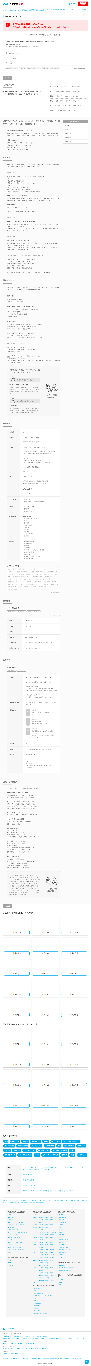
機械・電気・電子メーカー (65, 1217)
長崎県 (51, 1273)
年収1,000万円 (36, 1141)
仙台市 (41, 1222)
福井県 (51, 1242)
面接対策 (36, 1338)
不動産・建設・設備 (63, 1247)
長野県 (51, 1237)
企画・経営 (12, 1217)
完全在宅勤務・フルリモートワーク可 (43, 1295)
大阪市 (46, 1257)
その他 (60, 1257)
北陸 (35, 1242)
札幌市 (41, 1215)
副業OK (36, 1300)
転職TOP (5, 9)
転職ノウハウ (44, 1338)
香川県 (46, 1268)
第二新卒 (64, 1155)
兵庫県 (41, 1254)
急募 (35, 1290)
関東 (59, 1146)
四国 (35, 1268)
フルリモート (81, 1146)
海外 (35, 1283)
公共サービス (12, 1252)
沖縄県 (47, 1278)
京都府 (46, 1252)
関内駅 (24, 1180)
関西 (35, 1252)
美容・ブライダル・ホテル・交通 (17, 1224)
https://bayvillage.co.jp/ (31, 648)
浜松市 (46, 1249)
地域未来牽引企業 (23, 1146)
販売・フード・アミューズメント (17, 1222)
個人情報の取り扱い (15, 1358)
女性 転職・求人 (36, 1348)
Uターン (52, 1336)
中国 (35, 1260)
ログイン (73, 4)
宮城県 (51, 1217)
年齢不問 (25, 1141)
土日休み (61, 1279)
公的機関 (61, 1254)
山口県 (46, 1263)
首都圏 (35, 1227)
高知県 (41, 1270)
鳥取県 (41, 1260)
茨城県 (41, 1224)
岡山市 (41, 1265)
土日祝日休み (82, 1155)
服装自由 (36, 1308)
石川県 (46, 1242)
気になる (18, 932)
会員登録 (83, 3)
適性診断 (45, 1336)
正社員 (37, 1155)
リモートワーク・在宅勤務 (50, 1155)
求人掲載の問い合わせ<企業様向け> (48, 1358)
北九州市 (42, 1280)
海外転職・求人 (47, 1348)
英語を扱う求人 (20, 1353)
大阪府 (51, 1252)
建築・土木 (12, 1244)
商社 (60, 1227)
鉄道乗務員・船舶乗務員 (60, 1150)
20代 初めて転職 (69, 1146)
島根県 (46, 1260)
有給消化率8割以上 (38, 1293)
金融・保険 (61, 1242)
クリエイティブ (13, 1235)
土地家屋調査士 (49, 1146)
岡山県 (51, 1260)
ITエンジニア (23, 9)
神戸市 (55, 1257)
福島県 (51, 1219)
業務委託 (11, 1265)
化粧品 (72, 1150)
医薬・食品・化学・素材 (15, 1247)
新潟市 (41, 1239)
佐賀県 (46, 1273)
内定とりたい (56, 1141)
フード (60, 1237)
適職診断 (25, 1338)
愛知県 (51, 1244)
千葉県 (46, 1227)
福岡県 (41, 1273)
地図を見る (29, 767)
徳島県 (41, 1268)
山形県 (46, 1219)
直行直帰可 (46, 1191)
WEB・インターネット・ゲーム (16, 1237)
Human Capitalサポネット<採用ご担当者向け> (70, 1358)
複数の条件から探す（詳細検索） (67, 1267)
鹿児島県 (42, 1278)
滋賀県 (41, 1252)
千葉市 (48, 1232)
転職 (5, 1343)
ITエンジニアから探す (14, 9)
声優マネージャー (44, 1150)
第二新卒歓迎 (26, 1191)
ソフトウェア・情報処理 (29, 1185)
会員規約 (6, 1358)
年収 (19, 1338)
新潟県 (41, 1237)
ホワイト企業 (15, 1141)
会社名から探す (62, 1265)
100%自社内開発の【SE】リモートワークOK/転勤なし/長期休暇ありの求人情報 (26, 10)
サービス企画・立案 (36, 1191)
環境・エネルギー (63, 1252)
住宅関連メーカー (63, 1222)
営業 (10, 1215)
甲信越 (35, 1237)
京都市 (41, 1257)
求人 (10, 1343)
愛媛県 (51, 1268)
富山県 (41, 1242)
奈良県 (46, 1254)
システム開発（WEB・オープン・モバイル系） (38, 9)
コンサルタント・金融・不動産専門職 (18, 1232)
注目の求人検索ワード (25, 1155)
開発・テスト (53, 1191)
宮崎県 (51, 1275)
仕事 (30, 1338)
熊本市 (52, 1280)
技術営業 (7, 1150)
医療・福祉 (12, 1227)
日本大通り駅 (30, 1180)
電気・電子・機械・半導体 (15, 1242)
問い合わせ (34, 1358)
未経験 (72, 1155)
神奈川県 (25, 1174)
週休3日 (46, 1141)
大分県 (46, 1275)
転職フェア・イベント (55, 1338)
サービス (61, 1229)
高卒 (60, 1284)
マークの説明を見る (55, 592)
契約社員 (11, 1262)
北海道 (35, 1215)
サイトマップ (26, 1358)
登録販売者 (17, 1150)
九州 (35, 1273)
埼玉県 (41, 1227)
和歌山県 (52, 1254)
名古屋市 (52, 1249)
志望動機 (38, 1336)
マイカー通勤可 (37, 1310)
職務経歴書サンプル (19, 1336)
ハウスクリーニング (29, 1150)
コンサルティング (63, 1244)
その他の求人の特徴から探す (41, 1313)
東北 (35, 1217)
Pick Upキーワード (17, 1343)
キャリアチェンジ (36, 1146)
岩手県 (46, 1217)
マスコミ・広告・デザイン (65, 1239)
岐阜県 (41, 1244)
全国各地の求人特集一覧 (64, 1270)
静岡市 (41, 1249)
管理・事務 (12, 1219)
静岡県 (46, 1244)
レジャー (61, 1232)
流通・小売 (61, 1235)
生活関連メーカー (63, 1224)
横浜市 (30, 1174)
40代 (6, 1141)
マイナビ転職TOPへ (10, 1329)
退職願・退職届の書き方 (10, 1338)
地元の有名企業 (9, 1146)
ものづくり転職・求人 (24, 1348)
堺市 (51, 1257)
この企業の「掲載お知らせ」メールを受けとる (45, 35)
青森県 (41, 1217)
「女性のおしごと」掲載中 (65, 1191)
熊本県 (41, 1275)
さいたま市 (42, 1232)
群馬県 (51, 1224)
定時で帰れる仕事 (10, 1155)
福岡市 (47, 1280)
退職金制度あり (37, 1305)
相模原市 (52, 1235)
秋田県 (41, 1219)
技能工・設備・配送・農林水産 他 (17, 1249)
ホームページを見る (32, 757)
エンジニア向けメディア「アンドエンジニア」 (74, 1338)
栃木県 (46, 1224)
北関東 (35, 1224)
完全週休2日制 (37, 1303)
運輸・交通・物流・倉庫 (64, 1249)
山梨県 (46, 1237)
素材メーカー (62, 1219)
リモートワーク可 (38, 1298)
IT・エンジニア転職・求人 (10, 1348)
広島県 (41, 1263)
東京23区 (54, 1232)
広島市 (46, 1265)
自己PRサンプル (30, 1336)
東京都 (51, 1227)
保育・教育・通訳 (13, 1229)
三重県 (41, 1247)
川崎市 (46, 1235)
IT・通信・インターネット (65, 1215)
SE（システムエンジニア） (71, 1141)
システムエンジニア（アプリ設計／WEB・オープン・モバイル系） (65, 9)
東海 (35, 1244)
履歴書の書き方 (8, 1336)
